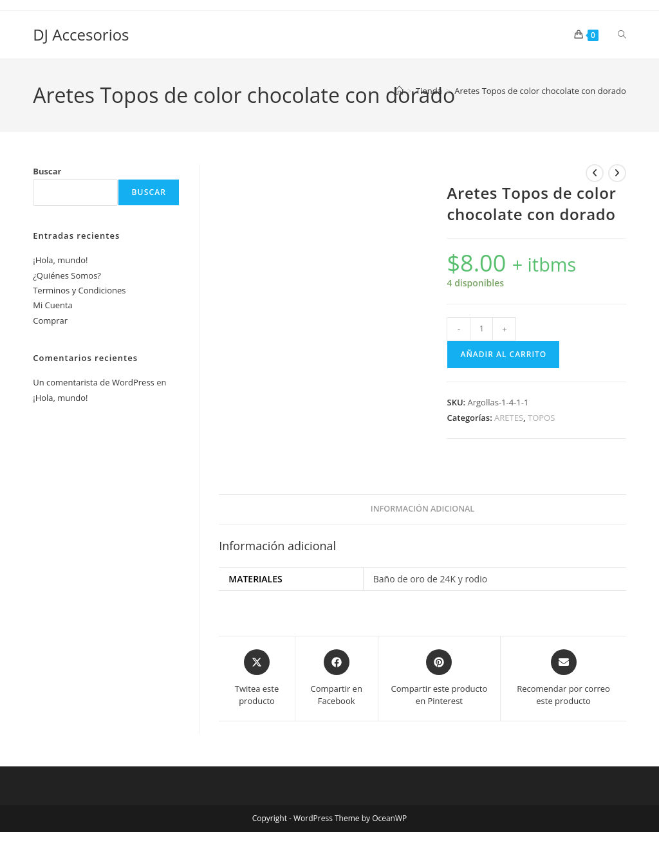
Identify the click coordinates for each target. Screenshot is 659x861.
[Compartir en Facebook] (336, 678)
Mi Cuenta (53, 305)
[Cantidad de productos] (481, 328)
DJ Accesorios (81, 34)
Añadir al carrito (503, 354)
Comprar (50, 320)
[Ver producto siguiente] (617, 173)
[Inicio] (399, 91)
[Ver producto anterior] (595, 173)
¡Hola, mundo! (60, 260)
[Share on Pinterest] (439, 678)
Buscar (47, 171)
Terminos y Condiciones (79, 290)
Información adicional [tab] (422, 508)
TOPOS (541, 417)
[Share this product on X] (256, 678)
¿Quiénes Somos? (67, 275)
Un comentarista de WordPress (93, 382)
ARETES (508, 417)
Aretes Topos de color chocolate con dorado (540, 91)
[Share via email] (563, 678)
